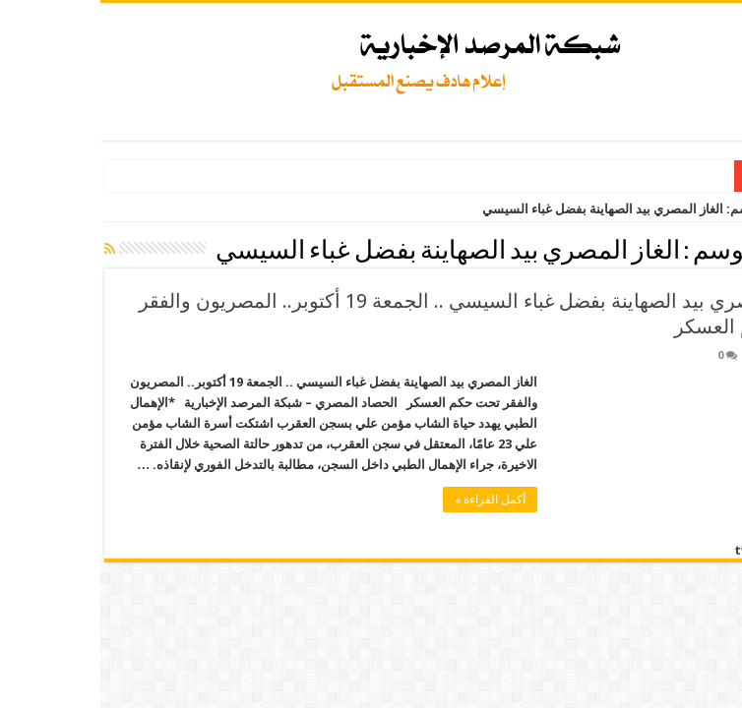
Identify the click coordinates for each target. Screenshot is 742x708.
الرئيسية (708, 209)
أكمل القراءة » (389, 499)
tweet (653, 550)
